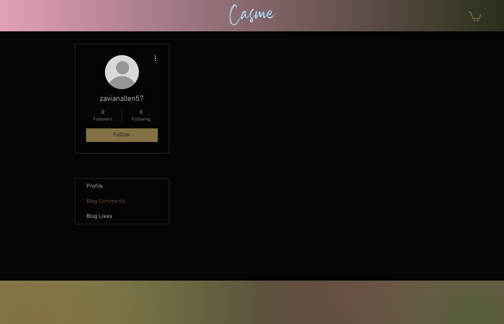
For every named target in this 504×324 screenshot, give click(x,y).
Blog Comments (105, 201)
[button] (475, 16)
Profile (94, 186)
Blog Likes (99, 216)
